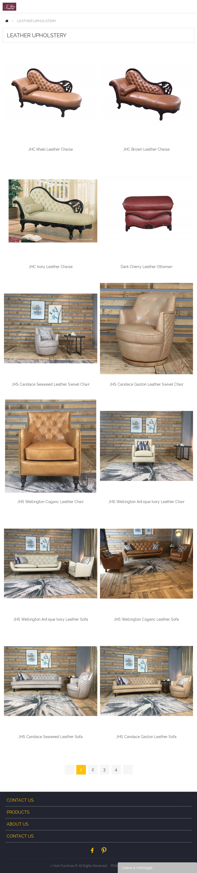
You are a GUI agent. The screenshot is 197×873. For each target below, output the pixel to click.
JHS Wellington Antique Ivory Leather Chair (146, 502)
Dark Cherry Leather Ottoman (146, 267)
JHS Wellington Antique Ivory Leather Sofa (50, 619)
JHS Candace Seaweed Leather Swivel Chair (51, 384)
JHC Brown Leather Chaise (146, 149)
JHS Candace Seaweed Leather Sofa (50, 737)
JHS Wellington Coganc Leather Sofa (146, 619)
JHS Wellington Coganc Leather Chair (50, 502)
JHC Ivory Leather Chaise (51, 267)
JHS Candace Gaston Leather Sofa (146, 737)
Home (7, 21)
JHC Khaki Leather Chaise (50, 149)
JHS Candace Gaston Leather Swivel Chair (146, 384)
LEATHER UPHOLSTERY (36, 21)
